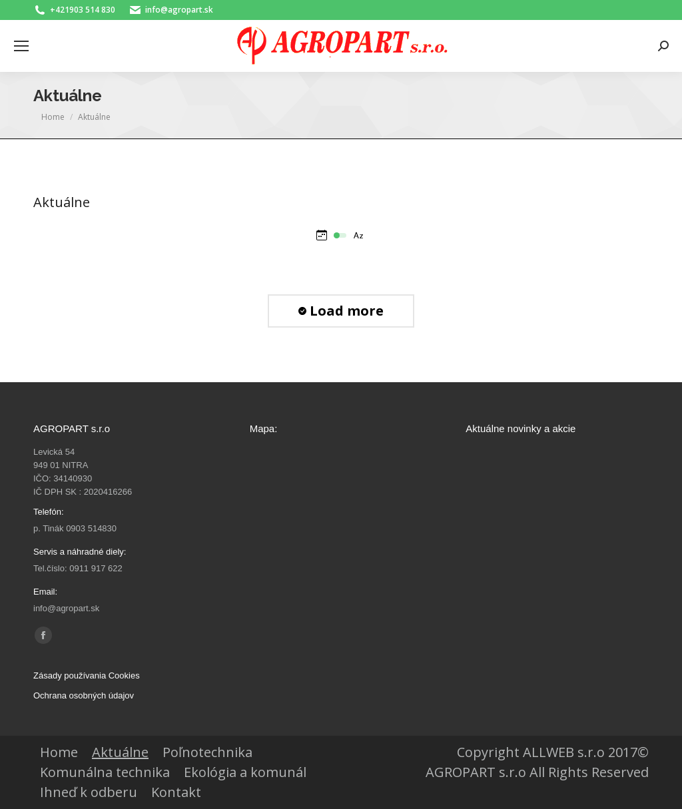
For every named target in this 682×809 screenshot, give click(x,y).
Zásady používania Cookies (86, 675)
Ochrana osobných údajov (83, 695)
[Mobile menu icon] (21, 46)
